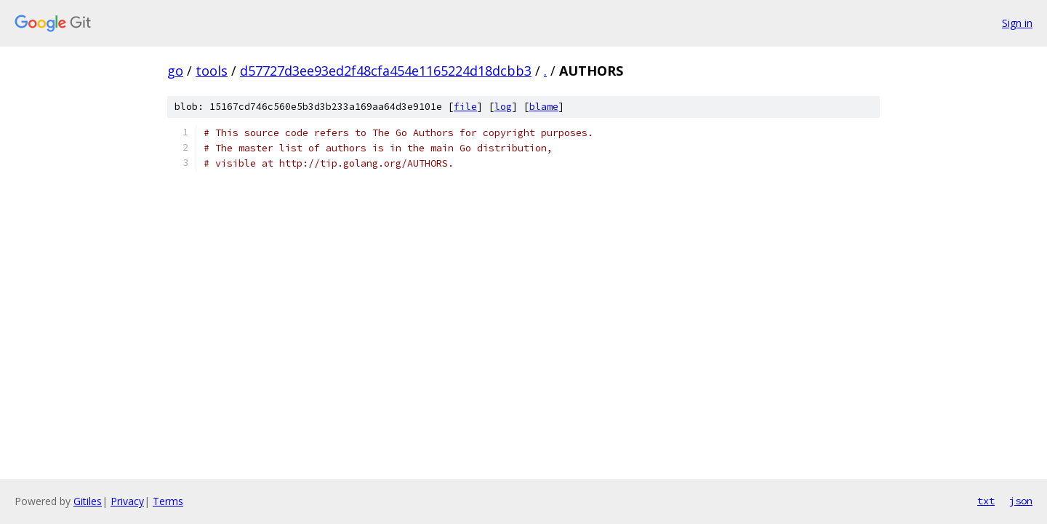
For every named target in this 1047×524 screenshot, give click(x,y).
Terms (168, 501)
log (503, 106)
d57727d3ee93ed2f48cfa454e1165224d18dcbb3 (385, 70)
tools (212, 70)
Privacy (127, 501)
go (175, 70)
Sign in (1017, 23)
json (1020, 500)
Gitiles (87, 501)
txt (986, 500)
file (465, 106)
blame (543, 106)
